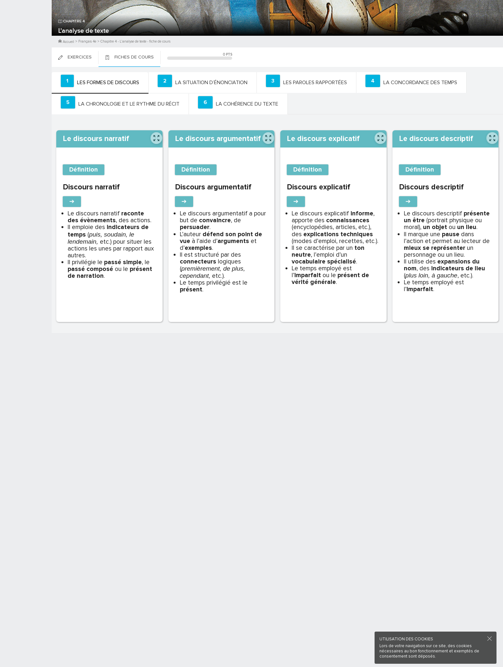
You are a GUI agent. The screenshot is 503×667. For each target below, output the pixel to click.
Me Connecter (25, 39)
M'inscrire (26, 30)
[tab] (99, 82)
